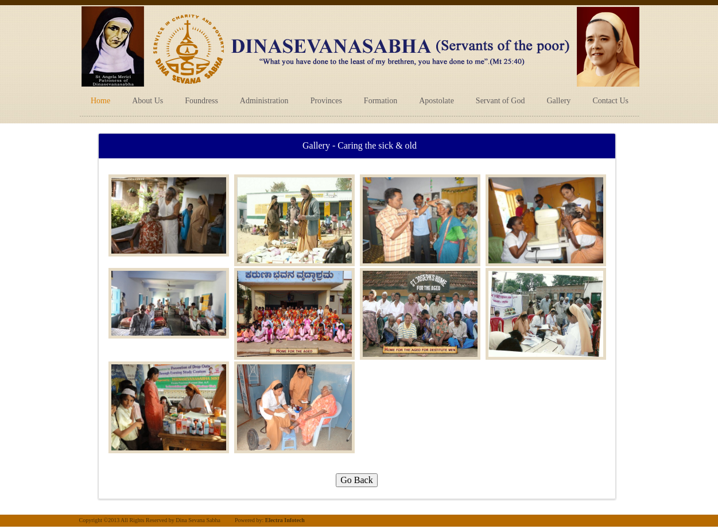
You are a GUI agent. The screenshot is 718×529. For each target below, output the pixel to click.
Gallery (558, 100)
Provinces (326, 100)
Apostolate (436, 100)
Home (100, 100)
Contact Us (610, 100)
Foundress (201, 100)
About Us (147, 100)
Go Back (356, 480)
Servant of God (500, 100)
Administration (264, 100)
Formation (380, 100)
